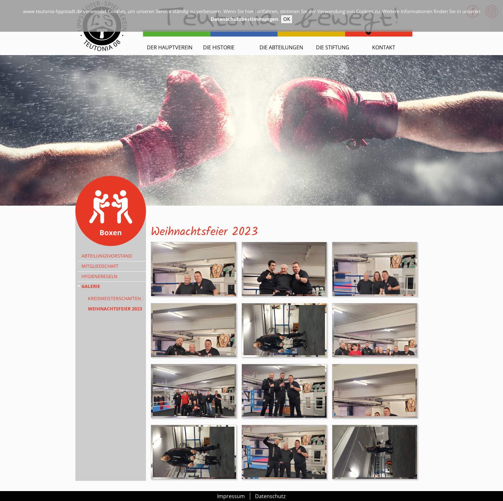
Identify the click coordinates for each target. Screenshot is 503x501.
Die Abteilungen (281, 47)
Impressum (231, 496)
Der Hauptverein (169, 47)
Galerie (90, 286)
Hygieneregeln (99, 276)
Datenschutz (270, 496)
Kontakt (383, 47)
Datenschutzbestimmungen (244, 19)
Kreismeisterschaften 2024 (115, 298)
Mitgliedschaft (99, 266)
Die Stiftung (332, 47)
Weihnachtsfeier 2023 (115, 309)
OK (286, 19)
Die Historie (218, 47)
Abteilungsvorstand (106, 256)
